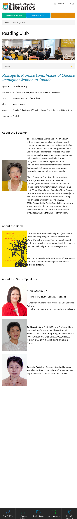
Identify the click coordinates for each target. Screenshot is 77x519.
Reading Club (19, 22)
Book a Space (38, 516)
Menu (7, 66)
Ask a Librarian (54, 516)
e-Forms (62, 15)
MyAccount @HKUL (14, 15)
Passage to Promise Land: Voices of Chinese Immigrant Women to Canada (38, 77)
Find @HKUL (8, 516)
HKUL (7, 22)
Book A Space (38, 15)
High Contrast (58, 3)
